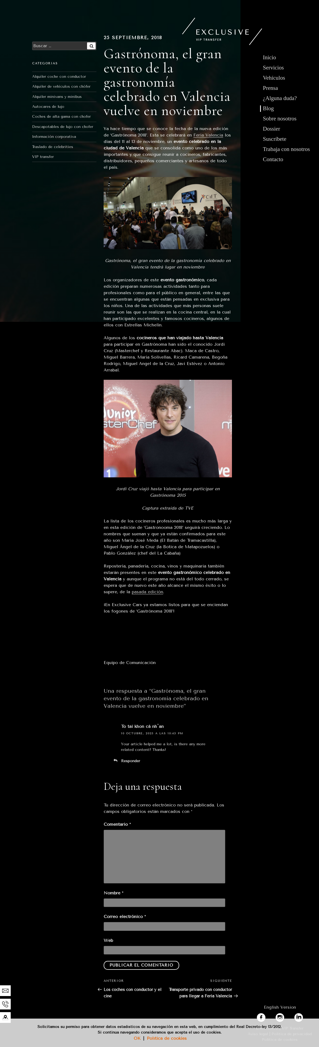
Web (108, 940)
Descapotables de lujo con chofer (62, 126)
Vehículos (274, 78)
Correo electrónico (125, 916)
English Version (280, 1007)
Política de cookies (167, 1038)
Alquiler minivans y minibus (57, 96)
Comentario (117, 824)
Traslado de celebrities (52, 147)
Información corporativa (54, 136)
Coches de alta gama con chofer (61, 116)
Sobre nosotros (280, 118)
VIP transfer (43, 156)
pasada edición (147, 591)
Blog (268, 108)
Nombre (113, 892)
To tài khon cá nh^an (142, 726)
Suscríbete (274, 139)
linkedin (302, 1016)
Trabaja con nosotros (286, 149)
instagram (286, 1016)
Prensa (270, 88)
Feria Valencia (208, 135)
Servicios (273, 67)
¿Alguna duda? (280, 98)
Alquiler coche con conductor (59, 76)
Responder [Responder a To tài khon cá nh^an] (130, 761)
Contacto (273, 159)
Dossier (271, 129)
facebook (266, 1016)
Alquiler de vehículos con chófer (61, 86)
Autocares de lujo (48, 106)
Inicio (269, 57)
